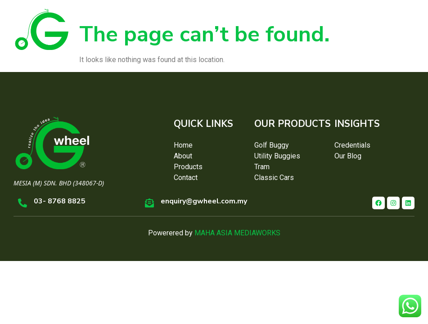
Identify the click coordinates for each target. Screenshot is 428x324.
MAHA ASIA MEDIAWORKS (237, 233)
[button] (405, 29)
